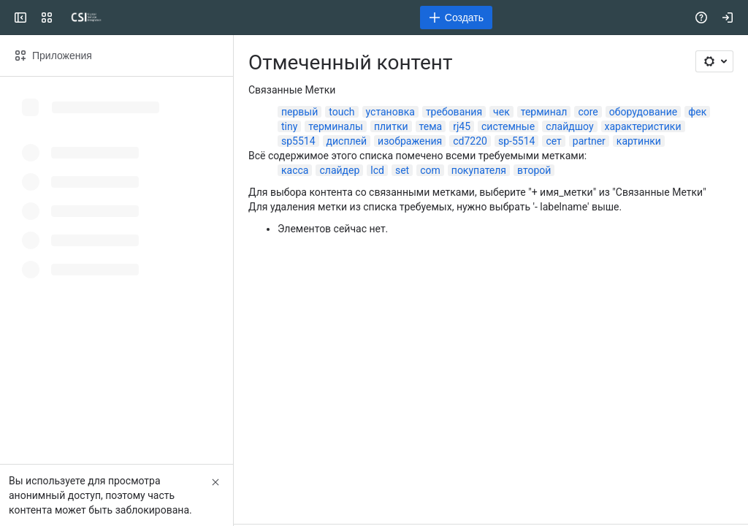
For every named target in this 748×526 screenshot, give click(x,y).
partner (589, 141)
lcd (377, 170)
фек (697, 112)
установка (390, 112)
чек (501, 112)
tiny (289, 126)
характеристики (643, 126)
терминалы (335, 126)
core (588, 112)
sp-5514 (516, 141)
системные (508, 126)
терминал (544, 112)
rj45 (461, 126)
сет (553, 141)
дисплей (347, 141)
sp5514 (298, 141)
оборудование (643, 112)
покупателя (478, 170)
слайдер (339, 170)
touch (341, 112)
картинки (639, 141)
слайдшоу (569, 126)
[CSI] (86, 17)
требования (454, 112)
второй (534, 170)
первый (299, 112)
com (430, 170)
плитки (391, 126)
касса (294, 170)
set (402, 170)
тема (431, 126)
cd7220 (470, 141)
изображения (410, 141)
